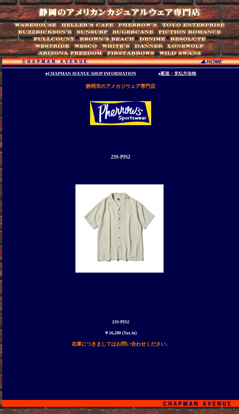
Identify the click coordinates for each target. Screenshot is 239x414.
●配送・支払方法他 (177, 73)
